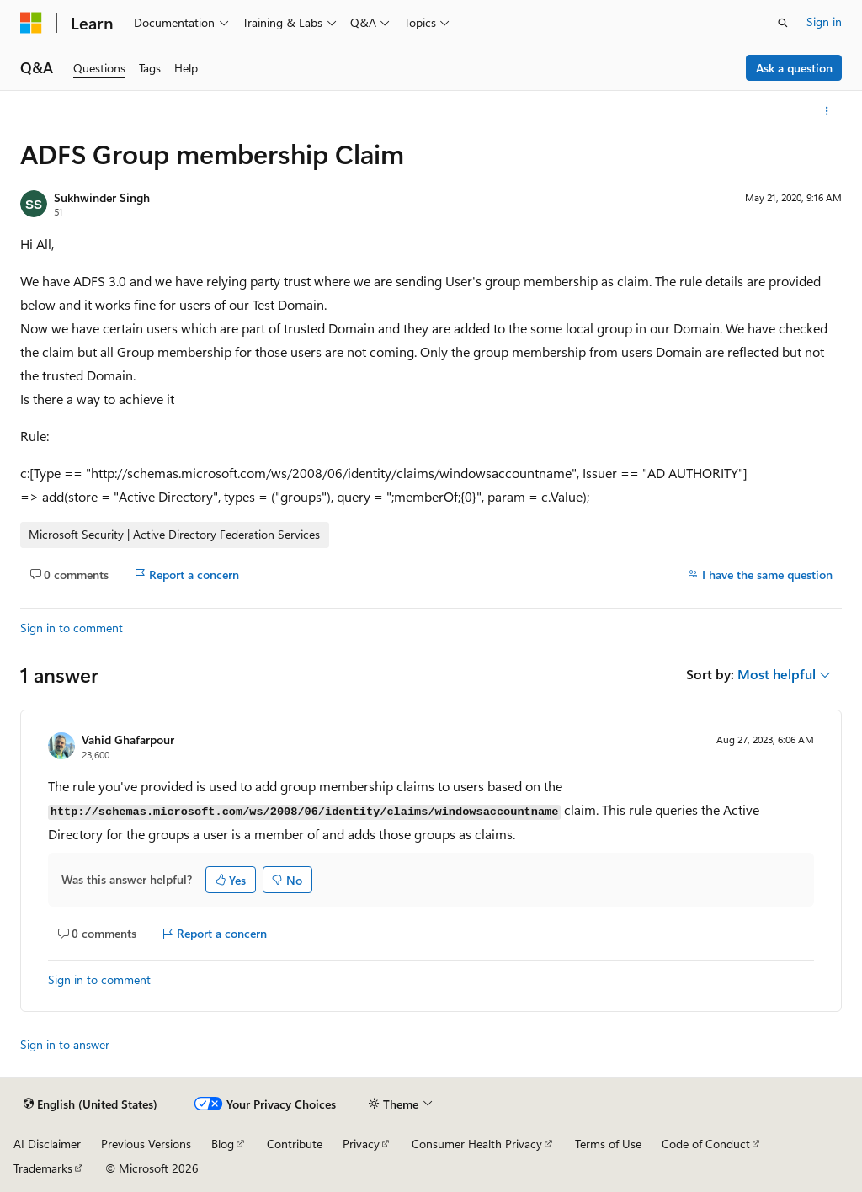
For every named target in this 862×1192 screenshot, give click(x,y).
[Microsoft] (31, 23)
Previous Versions (146, 1144)
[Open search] (783, 23)
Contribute (294, 1144)
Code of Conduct (706, 1144)
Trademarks (42, 1168)
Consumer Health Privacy (477, 1144)
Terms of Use (608, 1144)
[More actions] (827, 111)
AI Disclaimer (47, 1144)
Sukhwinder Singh (102, 197)
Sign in (824, 21)
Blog (222, 1144)
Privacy (361, 1144)
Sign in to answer (64, 1044)
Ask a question (794, 68)
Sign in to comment (71, 628)
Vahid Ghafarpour (128, 740)
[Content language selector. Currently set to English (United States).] (90, 1104)
